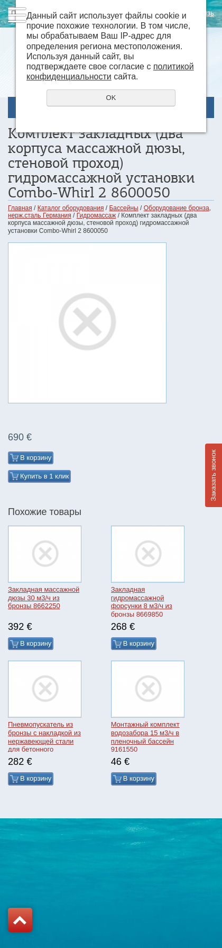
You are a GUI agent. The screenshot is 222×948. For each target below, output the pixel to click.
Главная (20, 208)
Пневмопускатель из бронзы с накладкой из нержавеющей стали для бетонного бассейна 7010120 (44, 740)
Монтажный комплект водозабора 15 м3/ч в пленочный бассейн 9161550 (145, 736)
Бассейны (123, 208)
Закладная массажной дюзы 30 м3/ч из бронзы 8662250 (43, 597)
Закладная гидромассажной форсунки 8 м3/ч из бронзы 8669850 (141, 601)
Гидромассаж (96, 215)
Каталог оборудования (71, 208)
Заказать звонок (213, 475)
